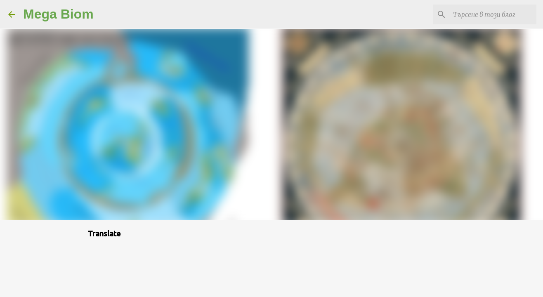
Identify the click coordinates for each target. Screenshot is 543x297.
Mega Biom (58, 14)
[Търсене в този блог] (493, 14)
